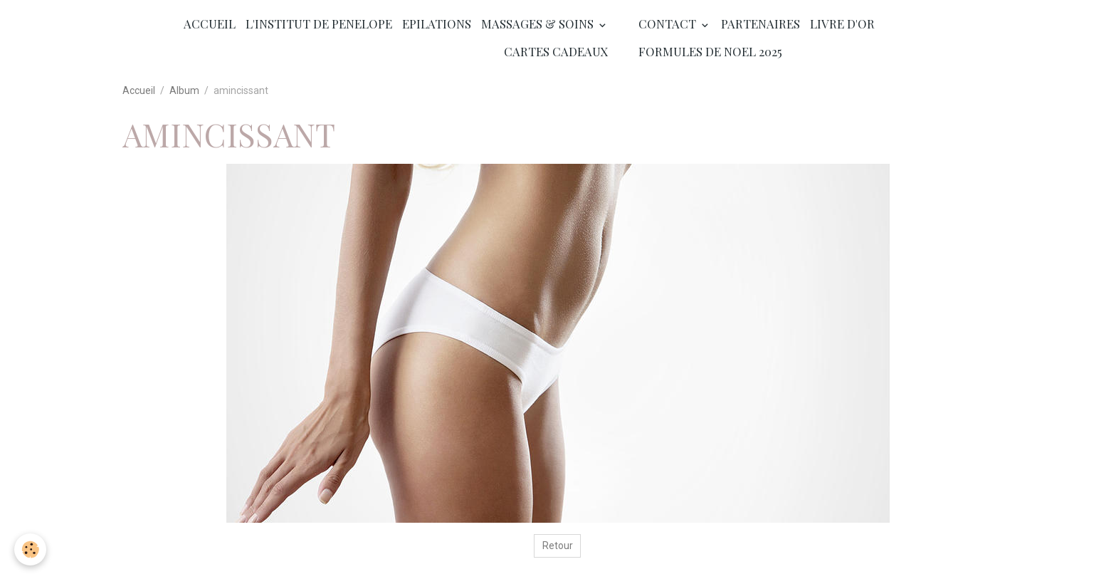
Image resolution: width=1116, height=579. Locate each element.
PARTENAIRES (760, 23)
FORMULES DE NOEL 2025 (710, 51)
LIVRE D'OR (842, 23)
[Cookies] (30, 549)
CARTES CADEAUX (556, 51)
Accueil (138, 90)
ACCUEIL (210, 23)
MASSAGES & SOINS (538, 23)
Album (184, 90)
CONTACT (668, 23)
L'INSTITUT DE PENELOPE (319, 23)
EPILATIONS (436, 23)
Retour (557, 545)
